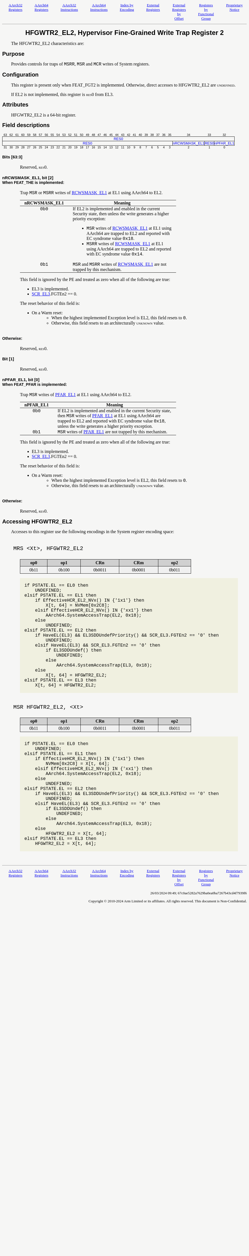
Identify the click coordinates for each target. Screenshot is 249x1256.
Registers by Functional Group (206, 12)
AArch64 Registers (42, 7)
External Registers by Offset (179, 12)
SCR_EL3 (41, 294)
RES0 (118, 139)
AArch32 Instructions (69, 7)
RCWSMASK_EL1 (89, 192)
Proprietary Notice (234, 7)
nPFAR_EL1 (224, 143)
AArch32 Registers (15, 7)
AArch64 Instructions (99, 7)
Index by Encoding (127, 7)
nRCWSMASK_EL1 (188, 143)
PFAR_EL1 (65, 394)
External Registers (153, 7)
